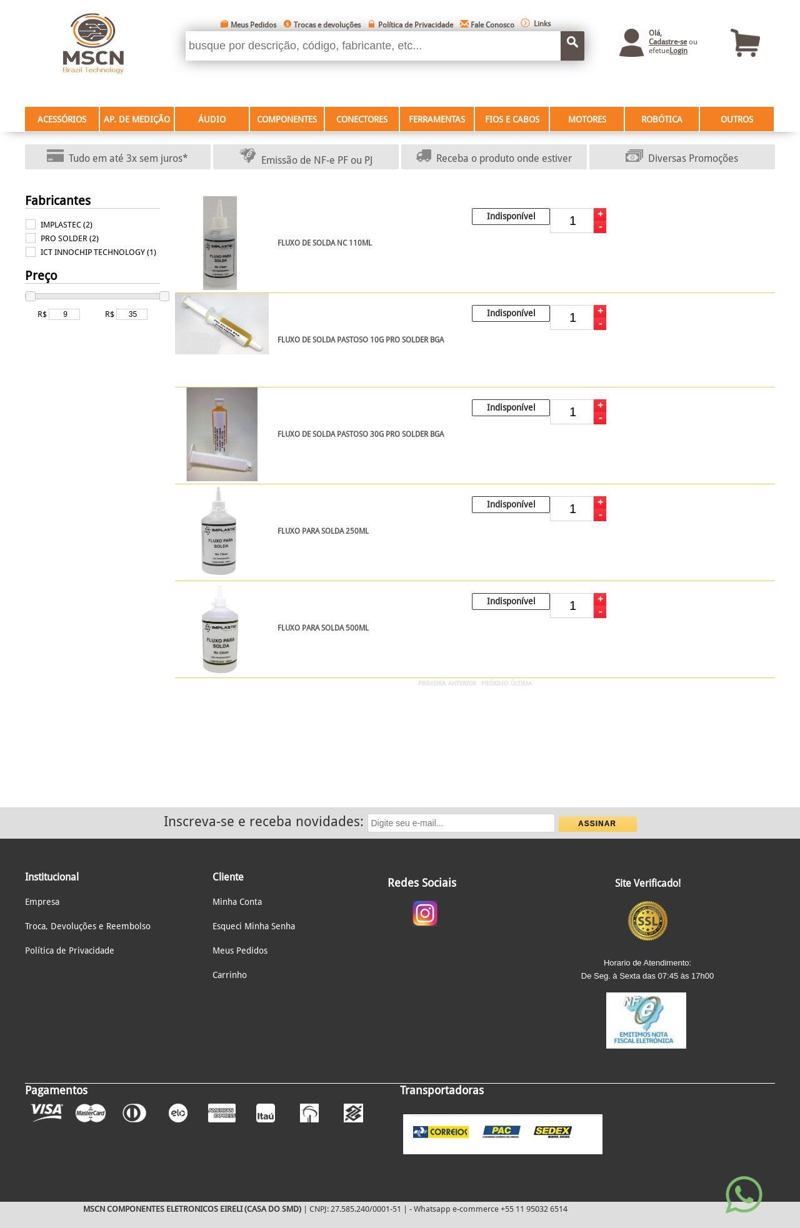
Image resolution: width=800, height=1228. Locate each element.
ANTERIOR (462, 683)
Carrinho (229, 975)
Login (678, 50)
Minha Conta (237, 902)
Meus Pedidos (253, 25)
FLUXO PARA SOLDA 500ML (323, 628)
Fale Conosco (492, 25)
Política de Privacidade (415, 25)
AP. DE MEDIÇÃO (137, 119)
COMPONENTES (287, 119)
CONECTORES (362, 119)
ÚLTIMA (521, 683)
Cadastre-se (668, 41)
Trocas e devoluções (327, 25)
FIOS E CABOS (512, 119)
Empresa (42, 902)
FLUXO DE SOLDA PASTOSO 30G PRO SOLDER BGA (361, 434)
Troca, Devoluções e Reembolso (88, 926)
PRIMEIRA (432, 683)
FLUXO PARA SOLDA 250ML (323, 531)
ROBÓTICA (661, 119)
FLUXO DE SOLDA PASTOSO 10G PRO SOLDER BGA (361, 340)
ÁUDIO (212, 119)
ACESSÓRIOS (62, 119)
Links (542, 23)
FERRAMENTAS (437, 119)
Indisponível (511, 216)
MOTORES (587, 119)
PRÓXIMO (494, 683)
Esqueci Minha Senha (253, 926)
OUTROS (737, 119)
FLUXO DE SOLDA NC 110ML (325, 243)
